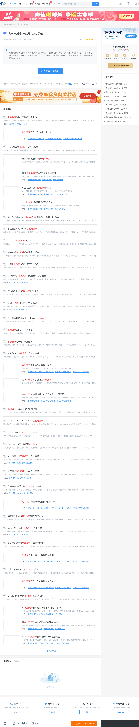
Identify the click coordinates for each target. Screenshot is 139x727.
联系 (70, 84)
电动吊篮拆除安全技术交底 (72, 139)
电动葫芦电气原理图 (35, 194)
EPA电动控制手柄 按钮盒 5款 (23, 595)
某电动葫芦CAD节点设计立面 (115, 84)
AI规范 (37, 4)
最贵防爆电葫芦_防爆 (36, 159)
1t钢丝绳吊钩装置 (17, 240)
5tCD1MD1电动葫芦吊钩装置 (115, 105)
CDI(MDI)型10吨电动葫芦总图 (115, 109)
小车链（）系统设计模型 (21, 471)
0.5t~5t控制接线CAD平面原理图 (41, 637)
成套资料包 (46, 3)
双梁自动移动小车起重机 (21, 569)
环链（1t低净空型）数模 (20, 264)
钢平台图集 (58, 614)
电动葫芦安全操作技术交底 (114, 121)
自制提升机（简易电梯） (21, 303)
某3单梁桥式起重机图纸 (37, 202)
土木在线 (13, 4)
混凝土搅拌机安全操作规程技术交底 (41, 372)
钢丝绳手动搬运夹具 (19, 341)
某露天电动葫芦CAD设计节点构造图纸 (118, 117)
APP (54, 4)
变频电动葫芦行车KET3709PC (115, 96)
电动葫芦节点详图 (34, 180)
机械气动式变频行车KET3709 (23, 543)
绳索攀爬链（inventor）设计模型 (24, 276)
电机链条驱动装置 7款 (20, 409)
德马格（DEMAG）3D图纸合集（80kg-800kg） (31, 217)
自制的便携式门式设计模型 (22, 486)
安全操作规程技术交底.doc (38, 555)
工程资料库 (4, 24)
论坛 (25, 4)
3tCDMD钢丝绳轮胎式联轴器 (23, 516)
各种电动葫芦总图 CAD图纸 (19, 24)
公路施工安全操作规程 (63, 372)
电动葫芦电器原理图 (64, 401)
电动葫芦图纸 (58, 180)
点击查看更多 (50, 651)
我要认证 (121, 712)
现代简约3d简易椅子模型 (18, 124)
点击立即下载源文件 (84, 723)
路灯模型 (12, 283)
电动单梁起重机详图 (35, 209)
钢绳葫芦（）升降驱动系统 (22, 353)
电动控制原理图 (62, 194)
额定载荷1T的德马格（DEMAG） (25, 318)
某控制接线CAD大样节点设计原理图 (43, 394)
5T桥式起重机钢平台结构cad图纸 (41, 607)
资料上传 (17, 712)
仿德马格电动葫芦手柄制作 (114, 101)
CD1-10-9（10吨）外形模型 (22, 528)
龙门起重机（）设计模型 (21, 456)
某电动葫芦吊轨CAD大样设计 (115, 92)
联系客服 (87, 712)
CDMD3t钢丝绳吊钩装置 (20, 291)
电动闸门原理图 (49, 194)
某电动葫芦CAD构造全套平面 (115, 88)
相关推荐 (7, 109)
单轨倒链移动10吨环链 (20, 228)
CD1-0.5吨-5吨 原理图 (36, 188)
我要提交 (52, 712)
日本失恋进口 (36, 380)
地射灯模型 (21, 283)
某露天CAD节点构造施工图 (39, 173)
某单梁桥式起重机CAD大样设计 (41, 622)
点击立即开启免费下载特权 (120, 65)
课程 (31, 3)
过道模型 (29, 283)
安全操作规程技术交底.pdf (38, 501)
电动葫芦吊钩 (47, 180)
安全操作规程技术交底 (36, 365)
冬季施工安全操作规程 (81, 372)
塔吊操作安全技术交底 (36, 139)
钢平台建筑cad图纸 (46, 614)
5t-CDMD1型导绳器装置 (20, 146)
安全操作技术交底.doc (36, 132)
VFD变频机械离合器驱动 (21, 252)
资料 (20, 4)
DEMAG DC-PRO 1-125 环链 (23, 420)
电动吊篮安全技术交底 (53, 139)
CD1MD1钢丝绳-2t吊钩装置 (22, 432)
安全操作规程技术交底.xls (38, 581)
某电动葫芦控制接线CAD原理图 (116, 113)
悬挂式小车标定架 (18, 329)
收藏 (85, 83)
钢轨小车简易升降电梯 (20, 117)
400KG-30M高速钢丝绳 (20, 444)
